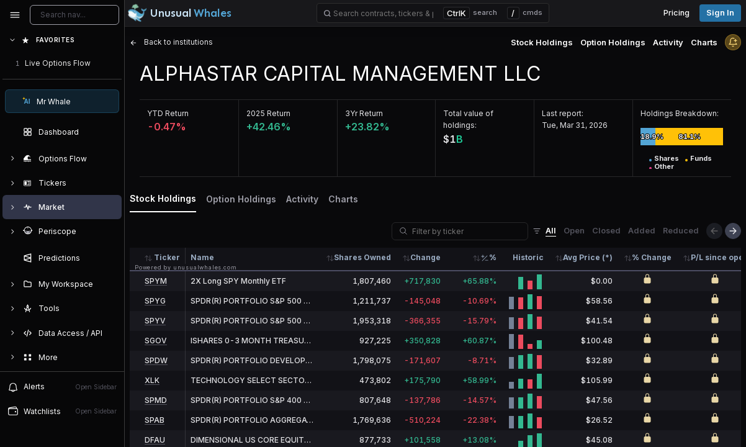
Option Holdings (612, 42)
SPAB (154, 420)
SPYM (156, 281)
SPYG (155, 300)
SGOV (156, 340)
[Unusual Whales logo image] (179, 13)
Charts (704, 42)
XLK (152, 380)
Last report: (562, 113)
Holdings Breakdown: (679, 113)
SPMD (156, 400)
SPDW (156, 360)
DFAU (155, 440)
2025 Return (268, 113)
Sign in (720, 12)
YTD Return (168, 113)
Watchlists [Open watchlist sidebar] (62, 411)
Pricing (676, 12)
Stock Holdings (542, 42)
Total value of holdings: (468, 119)
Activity (668, 42)
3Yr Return (364, 113)
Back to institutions (171, 42)
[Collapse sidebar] (15, 15)
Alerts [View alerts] (62, 387)
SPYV (155, 320)
